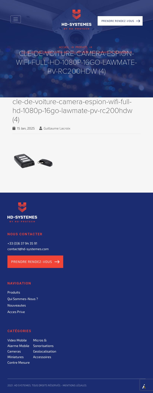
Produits (13, 292)
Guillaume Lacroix (57, 128)
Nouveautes (16, 305)
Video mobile (17, 340)
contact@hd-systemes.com (28, 249)
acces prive (16, 312)
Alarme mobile (18, 346)
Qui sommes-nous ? (22, 299)
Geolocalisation (44, 351)
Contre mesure (18, 362)
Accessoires (42, 357)
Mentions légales (74, 385)
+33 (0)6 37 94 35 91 (22, 243)
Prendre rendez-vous (118, 20)
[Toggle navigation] (15, 19)
